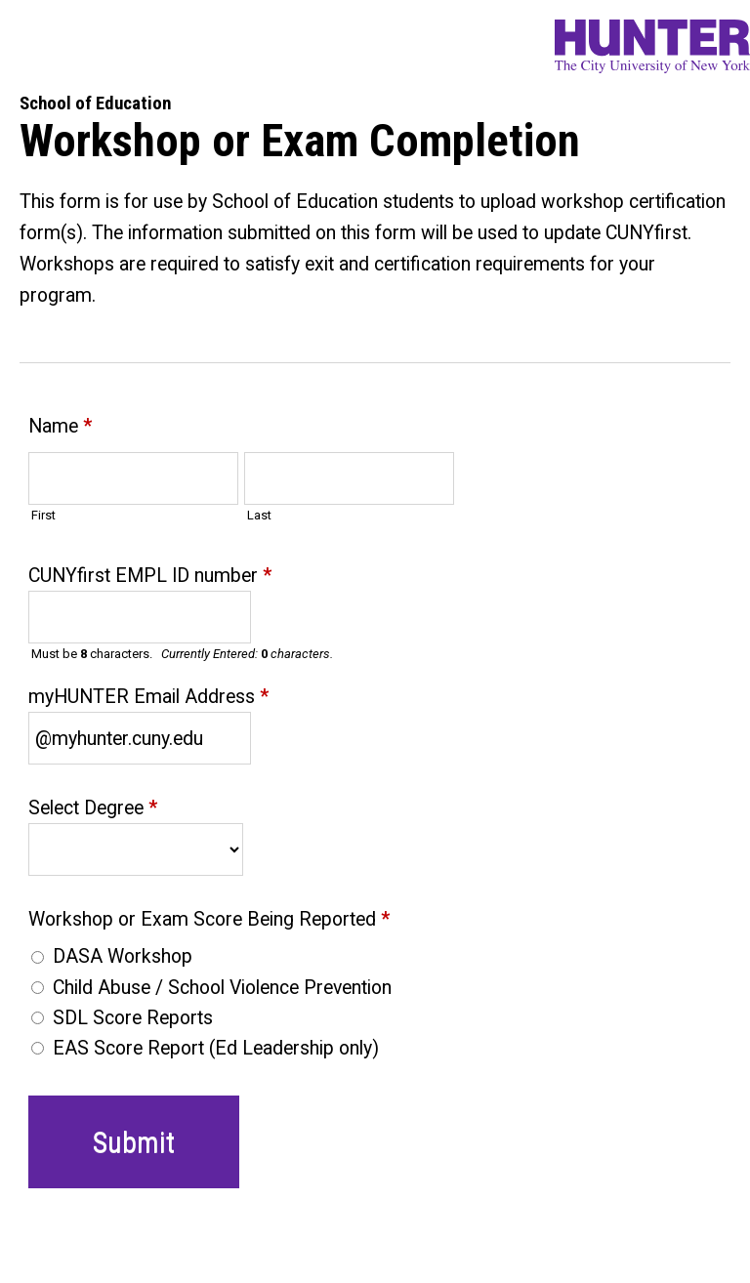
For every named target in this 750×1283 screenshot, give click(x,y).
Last (259, 515)
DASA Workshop (122, 956)
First (43, 515)
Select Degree (92, 810)
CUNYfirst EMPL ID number (149, 577)
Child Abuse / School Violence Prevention (222, 987)
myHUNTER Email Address (148, 698)
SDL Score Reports (133, 1018)
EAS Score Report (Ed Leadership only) (216, 1048)
